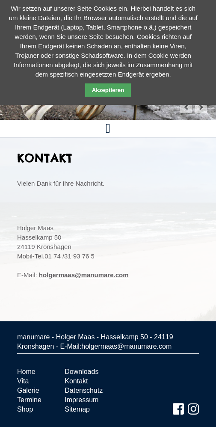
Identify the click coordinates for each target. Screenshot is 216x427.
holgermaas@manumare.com (84, 275)
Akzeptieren (108, 90)
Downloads (81, 371)
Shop (25, 409)
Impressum (81, 399)
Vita (23, 381)
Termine (29, 399)
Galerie (28, 390)
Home (26, 371)
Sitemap (77, 409)
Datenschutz (84, 390)
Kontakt (76, 381)
